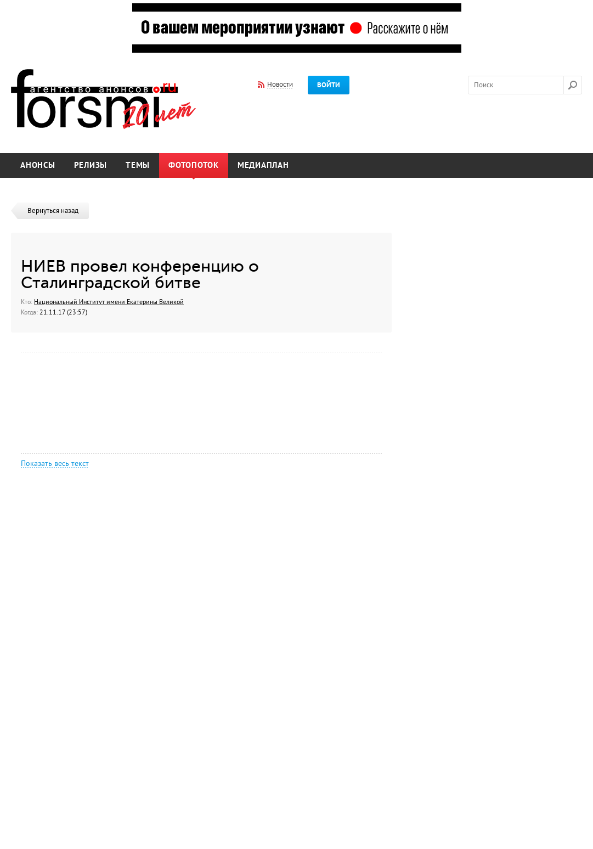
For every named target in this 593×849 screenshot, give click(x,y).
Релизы (91, 165)
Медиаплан (263, 165)
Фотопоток (193, 165)
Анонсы (37, 165)
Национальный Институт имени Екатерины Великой (109, 302)
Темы (138, 165)
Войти (328, 85)
